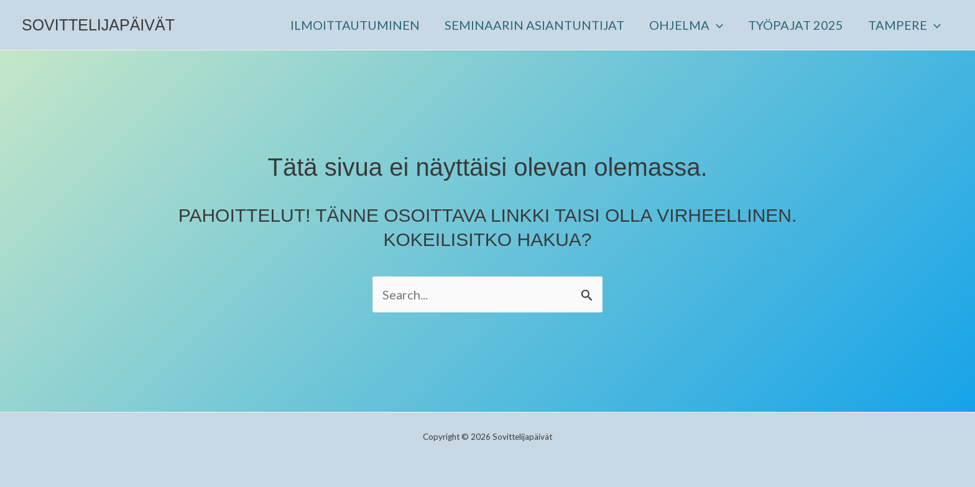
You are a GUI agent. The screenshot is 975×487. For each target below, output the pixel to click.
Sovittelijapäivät (98, 25)
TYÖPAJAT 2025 (795, 24)
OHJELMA (686, 25)
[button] (716, 25)
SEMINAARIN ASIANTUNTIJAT (534, 24)
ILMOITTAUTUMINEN (355, 24)
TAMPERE (904, 25)
